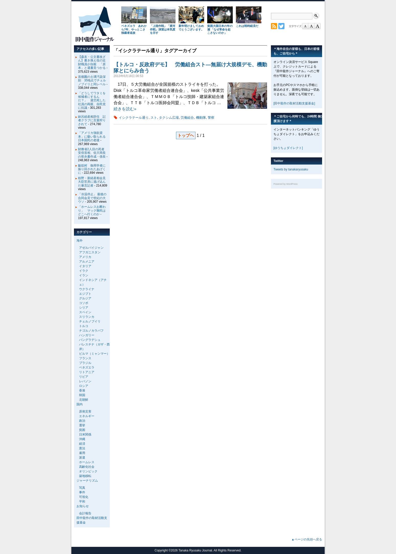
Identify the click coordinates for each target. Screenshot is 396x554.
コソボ (83, 303)
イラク (83, 271)
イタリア (85, 266)
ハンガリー (86, 335)
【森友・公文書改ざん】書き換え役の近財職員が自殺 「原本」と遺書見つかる (92, 62)
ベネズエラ (86, 367)
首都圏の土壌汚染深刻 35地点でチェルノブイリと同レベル (92, 80)
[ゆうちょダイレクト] (288, 148)
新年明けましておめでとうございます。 (191, 27)
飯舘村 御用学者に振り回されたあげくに (92, 169)
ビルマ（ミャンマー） (94, 353)
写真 (82, 488)
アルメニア (86, 261)
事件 (82, 492)
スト (153, 118)
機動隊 (201, 118)
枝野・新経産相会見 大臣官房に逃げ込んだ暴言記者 (93, 181)
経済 (82, 444)
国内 (79, 404)
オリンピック (88, 471)
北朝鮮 (83, 399)
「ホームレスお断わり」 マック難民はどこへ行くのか (92, 210)
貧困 (82, 430)
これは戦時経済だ (247, 25)
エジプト (85, 294)
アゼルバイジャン (91, 247)
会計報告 (85, 513)
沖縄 (82, 439)
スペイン (85, 312)
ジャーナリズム (87, 480)
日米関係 (85, 434)
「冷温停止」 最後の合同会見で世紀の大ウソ (92, 197)
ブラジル (85, 363)
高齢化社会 (86, 467)
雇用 (82, 453)
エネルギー (86, 416)
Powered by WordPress (285, 184)
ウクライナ (86, 289)
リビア (83, 376)
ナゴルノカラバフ (91, 330)
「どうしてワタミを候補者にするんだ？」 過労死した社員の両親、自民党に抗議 (92, 100)
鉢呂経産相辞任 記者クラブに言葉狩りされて (92, 120)
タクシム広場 (169, 118)
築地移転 (85, 476)
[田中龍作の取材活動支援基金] (294, 103)
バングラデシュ (90, 340)
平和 (82, 501)
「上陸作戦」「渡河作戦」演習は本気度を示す (162, 29)
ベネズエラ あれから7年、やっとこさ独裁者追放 (134, 29)
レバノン (85, 381)
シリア (83, 307)
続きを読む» (125, 109)
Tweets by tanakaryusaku (290, 169)
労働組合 (187, 118)
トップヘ (186, 135)
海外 (79, 240)
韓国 (82, 395)
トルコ (83, 326)
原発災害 (85, 411)
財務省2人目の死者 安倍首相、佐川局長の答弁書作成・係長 (92, 152)
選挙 (82, 425)
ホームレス (86, 462)
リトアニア (86, 372)
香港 (82, 390)
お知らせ (82, 506)
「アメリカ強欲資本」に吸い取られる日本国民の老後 (92, 136)
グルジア (85, 298)
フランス (85, 358)
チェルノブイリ (90, 321)
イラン (83, 275)
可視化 (83, 497)
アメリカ (85, 257)
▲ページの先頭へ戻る (306, 539)
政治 (82, 420)
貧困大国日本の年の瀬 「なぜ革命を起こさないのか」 (220, 29)
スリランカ (86, 317)
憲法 (82, 448)
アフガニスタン (90, 252)
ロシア (83, 386)
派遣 (82, 457)
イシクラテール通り (134, 118)
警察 (211, 118)
